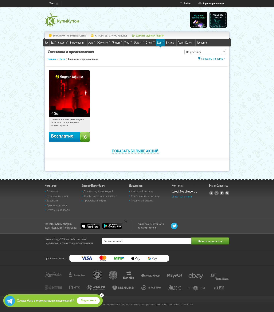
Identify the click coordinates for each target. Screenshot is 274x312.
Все (47, 42)
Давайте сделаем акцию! (98, 191)
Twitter (222, 193)
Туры (128, 42)
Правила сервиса (57, 205)
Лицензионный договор (145, 196)
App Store (90, 226)
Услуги (139, 42)
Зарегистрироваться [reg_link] (214, 3)
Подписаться (88, 300)
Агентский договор (142, 191)
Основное (52, 191)
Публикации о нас (57, 196)
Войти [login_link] (187, 3)
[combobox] (205, 51)
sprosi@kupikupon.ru (184, 191)
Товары (117, 42)
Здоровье (202, 42)
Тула (51, 3)
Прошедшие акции (95, 200)
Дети (160, 42)
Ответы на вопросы (58, 210)
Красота (63, 42)
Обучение (103, 42)
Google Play (112, 226)
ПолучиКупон (186, 42)
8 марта (170, 42)
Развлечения (78, 42)
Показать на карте (212, 58)
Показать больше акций (135, 151)
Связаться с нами (182, 196)
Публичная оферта (142, 200)
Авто (91, 42)
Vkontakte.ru (216, 193)
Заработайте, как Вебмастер (100, 196)
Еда (53, 42)
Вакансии (52, 200)
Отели (150, 42)
